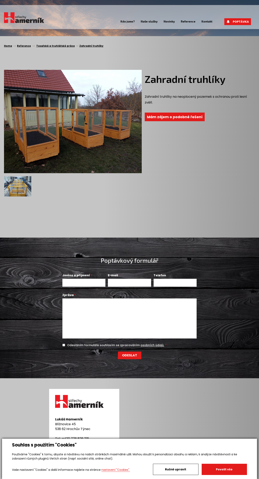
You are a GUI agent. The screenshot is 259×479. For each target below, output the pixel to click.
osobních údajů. (152, 345)
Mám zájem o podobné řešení (175, 116)
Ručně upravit (175, 469)
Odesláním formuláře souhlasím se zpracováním (115, 345)
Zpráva (68, 295)
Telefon (160, 275)
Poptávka (238, 22)
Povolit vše (224, 469)
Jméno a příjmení (76, 275)
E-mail (113, 275)
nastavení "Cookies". (115, 470)
